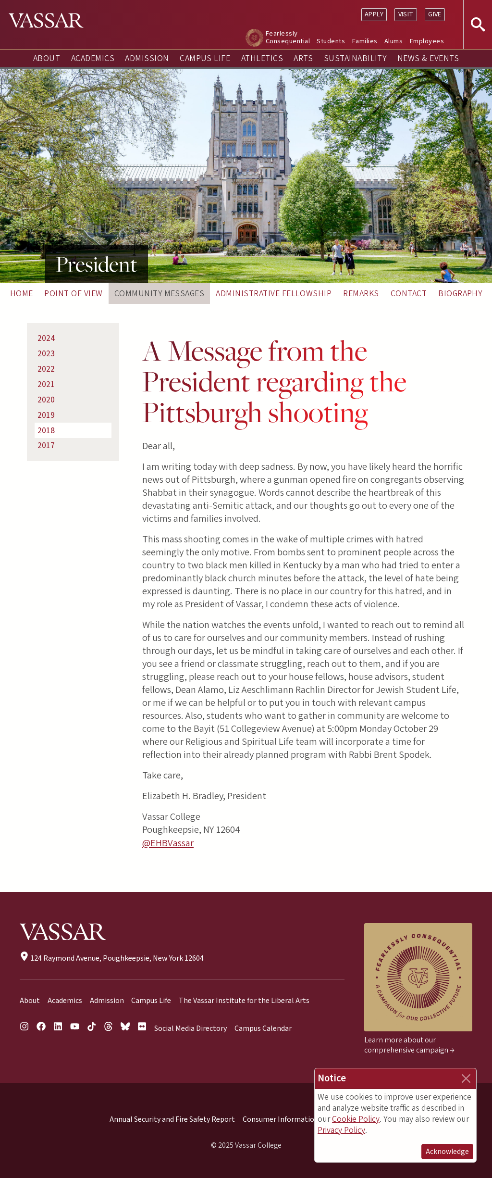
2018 (46, 431)
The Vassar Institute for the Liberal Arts (244, 1000)
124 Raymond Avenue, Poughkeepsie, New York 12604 (112, 958)
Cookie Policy (356, 1119)
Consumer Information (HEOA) (293, 1119)
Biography (460, 294)
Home (21, 294)
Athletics (262, 58)
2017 (46, 445)
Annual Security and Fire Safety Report (172, 1119)
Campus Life (205, 58)
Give (435, 14)
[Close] (466, 1078)
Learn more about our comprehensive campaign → (409, 1045)
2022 (46, 369)
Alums (393, 41)
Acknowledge (447, 1151)
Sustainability (355, 58)
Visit (406, 14)
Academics (92, 58)
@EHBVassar (168, 843)
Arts (303, 58)
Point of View (73, 294)
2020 (46, 400)
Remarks (361, 294)
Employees (427, 41)
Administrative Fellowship (274, 294)
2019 (46, 415)
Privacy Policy (341, 1130)
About (46, 58)
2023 (46, 354)
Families (365, 41)
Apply (374, 14)
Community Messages (159, 294)
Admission (147, 58)
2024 (46, 338)
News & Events (428, 58)
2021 (46, 384)
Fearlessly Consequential (288, 37)
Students (331, 41)
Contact (409, 294)
